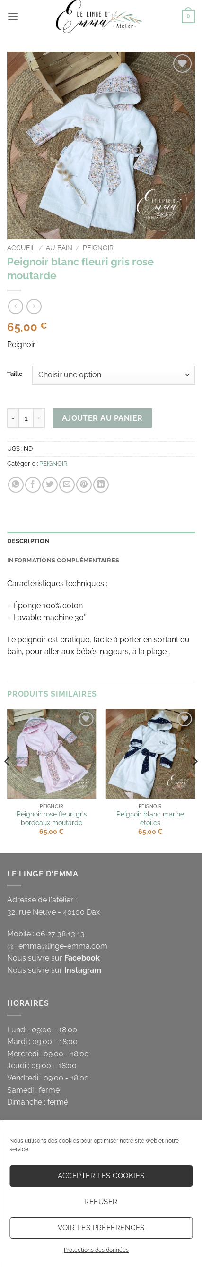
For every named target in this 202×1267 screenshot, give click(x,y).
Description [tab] (28, 540)
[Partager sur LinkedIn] (101, 485)
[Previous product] (33, 306)
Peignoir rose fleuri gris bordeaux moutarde (52, 818)
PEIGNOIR (98, 248)
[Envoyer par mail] (67, 485)
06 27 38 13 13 (60, 933)
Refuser (100, 1202)
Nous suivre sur (53, 957)
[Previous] (7, 780)
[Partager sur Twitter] (50, 485)
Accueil (21, 248)
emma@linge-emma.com (62, 946)
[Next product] (15, 306)
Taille (15, 374)
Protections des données (96, 1250)
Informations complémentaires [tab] (63, 560)
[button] (12, 16)
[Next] (194, 780)
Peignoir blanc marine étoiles (150, 818)
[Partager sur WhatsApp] (16, 485)
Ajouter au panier (102, 418)
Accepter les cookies (101, 1176)
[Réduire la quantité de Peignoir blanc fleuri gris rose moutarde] (12, 417)
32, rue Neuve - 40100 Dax (53, 912)
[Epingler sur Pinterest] (84, 485)
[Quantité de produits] (26, 417)
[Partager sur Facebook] (33, 485)
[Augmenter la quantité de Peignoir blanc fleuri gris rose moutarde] (39, 417)
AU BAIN (59, 248)
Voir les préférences (101, 1228)
